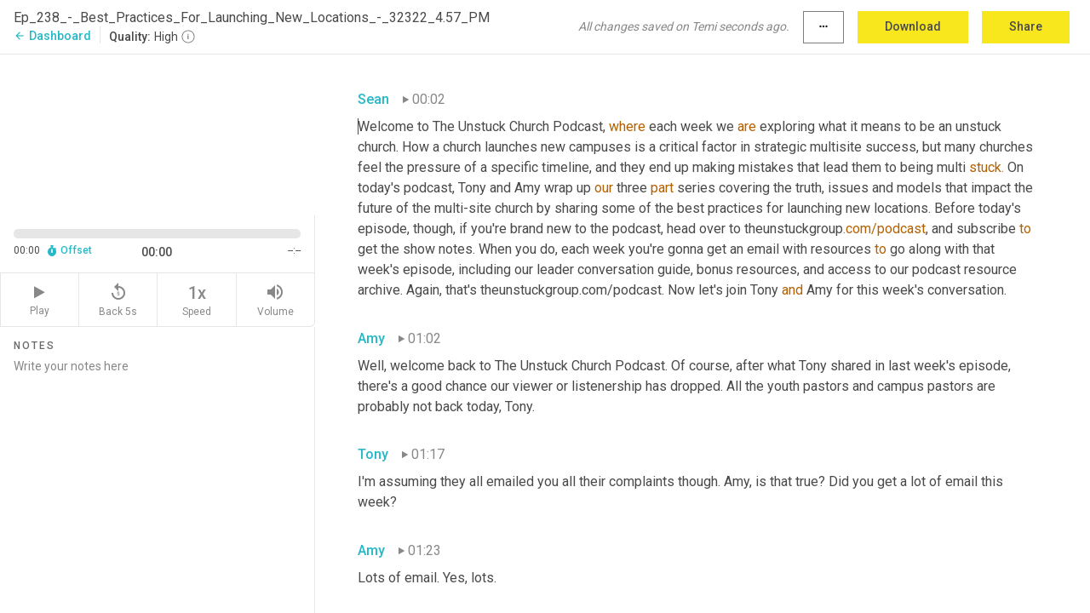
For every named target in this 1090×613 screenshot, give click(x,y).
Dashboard (52, 36)
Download (913, 26)
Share (1025, 26)
